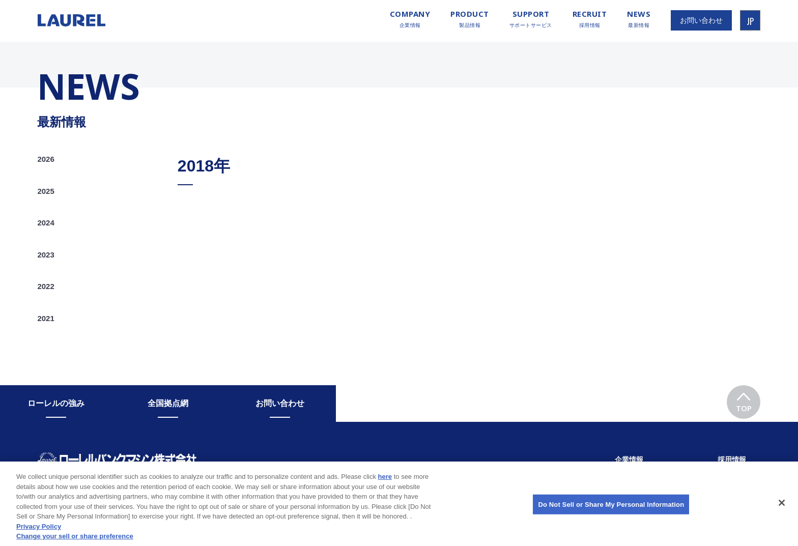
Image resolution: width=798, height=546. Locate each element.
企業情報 (410, 19)
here (385, 482)
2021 (45, 318)
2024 (45, 222)
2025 (45, 191)
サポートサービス (530, 19)
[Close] (782, 509)
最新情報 (638, 19)
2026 (45, 159)
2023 (45, 254)
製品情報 (469, 19)
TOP (744, 399)
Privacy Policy (38, 532)
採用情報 (590, 19)
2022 (45, 286)
